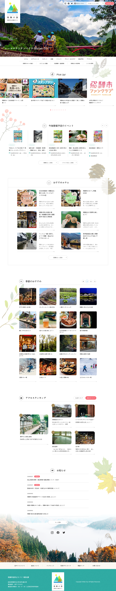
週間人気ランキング (89, 325)
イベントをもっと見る (68, 162)
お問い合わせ (96, 492)
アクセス (89, 59)
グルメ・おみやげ (70, 59)
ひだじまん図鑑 (43, 63)
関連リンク (81, 492)
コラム (26, 59)
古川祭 (77, 374)
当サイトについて (19, 492)
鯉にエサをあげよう (25, 305)
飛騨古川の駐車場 (75, 63)
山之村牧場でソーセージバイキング (68, 306)
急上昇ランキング (74, 325)
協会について (35, 492)
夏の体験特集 (84, 305)
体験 (52, 59)
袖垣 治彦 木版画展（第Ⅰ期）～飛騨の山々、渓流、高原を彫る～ (37, 150)
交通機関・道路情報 (59, 63)
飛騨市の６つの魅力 (28, 63)
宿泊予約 (81, 59)
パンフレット (50, 492)
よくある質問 (89, 63)
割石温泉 (54, 374)
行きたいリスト (79, 3)
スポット (44, 59)
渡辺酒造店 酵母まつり (96, 148)
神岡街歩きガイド (57, 347)
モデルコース (35, 59)
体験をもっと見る (47, 162)
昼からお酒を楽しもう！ (46, 305)
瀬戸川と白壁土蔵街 (26, 364)
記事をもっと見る (58, 256)
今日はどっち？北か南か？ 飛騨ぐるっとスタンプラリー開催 (17, 150)
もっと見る (58, 449)
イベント (59, 59)
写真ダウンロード (66, 492)
